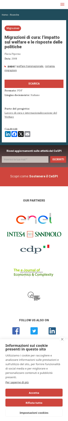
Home (5, 15)
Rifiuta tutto (34, 402)
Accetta (34, 393)
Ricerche (14, 15)
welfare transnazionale (30, 66)
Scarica (34, 83)
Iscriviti (58, 159)
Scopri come (34, 176)
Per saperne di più (17, 382)
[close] (62, 339)
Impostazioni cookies (34, 412)
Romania (50, 66)
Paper (11, 66)
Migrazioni (11, 70)
